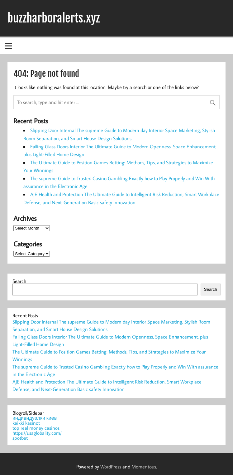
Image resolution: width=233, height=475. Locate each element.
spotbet (20, 438)
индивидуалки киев (34, 418)
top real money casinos (35, 428)
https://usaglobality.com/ (37, 433)
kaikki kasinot (26, 423)
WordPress (110, 466)
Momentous (143, 466)
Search (19, 281)
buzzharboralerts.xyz (53, 18)
